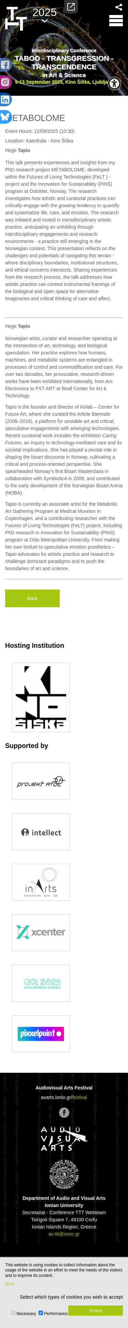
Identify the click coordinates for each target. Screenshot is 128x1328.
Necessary (26, 1313)
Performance (56, 1313)
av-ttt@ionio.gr (64, 1234)
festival (79, 1097)
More (9, 1284)
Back (32, 598)
